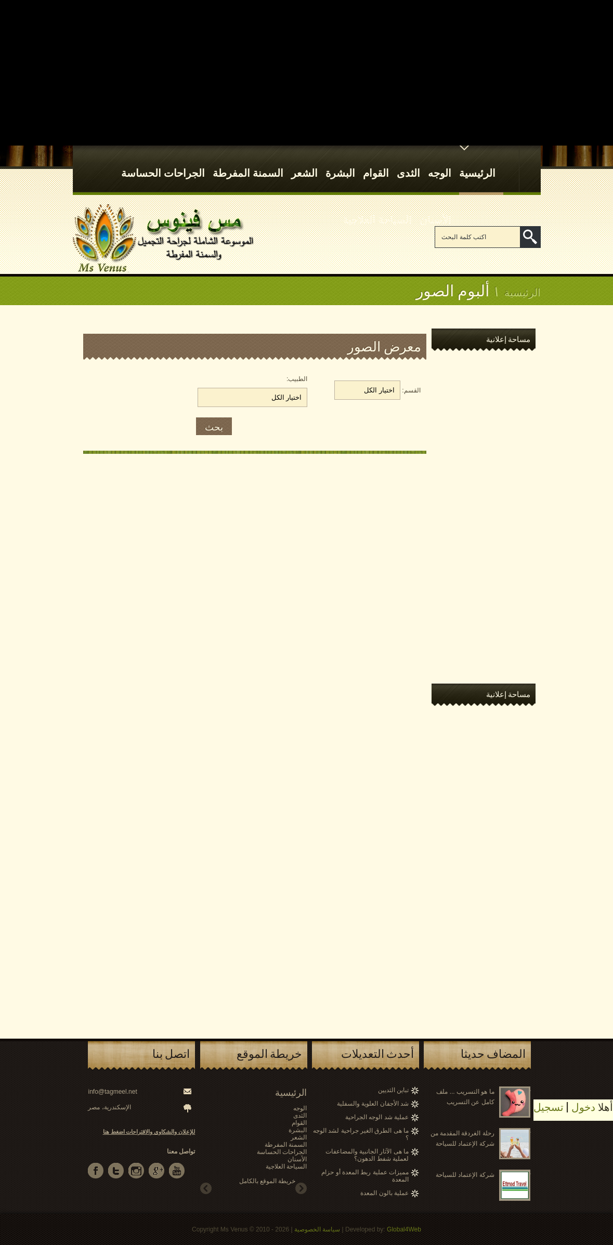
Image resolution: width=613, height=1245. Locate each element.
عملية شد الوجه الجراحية (377, 1117)
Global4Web (404, 1229)
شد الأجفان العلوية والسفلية (373, 1103)
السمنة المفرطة (248, 163)
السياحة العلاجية (377, 209)
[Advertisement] (306, 73)
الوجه (439, 163)
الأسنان (435, 209)
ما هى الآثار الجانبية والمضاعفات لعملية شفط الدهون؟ (367, 1155)
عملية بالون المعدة (384, 1193)
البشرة (340, 163)
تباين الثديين (393, 1090)
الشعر (304, 163)
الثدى (408, 163)
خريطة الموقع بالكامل (267, 1181)
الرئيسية (477, 163)
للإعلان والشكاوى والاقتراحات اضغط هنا (149, 1132)
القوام (376, 163)
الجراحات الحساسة (163, 163)
